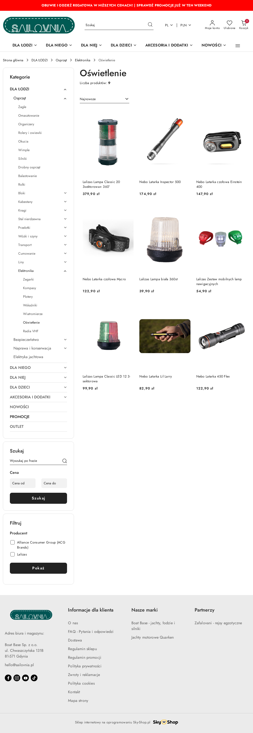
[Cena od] (23, 483)
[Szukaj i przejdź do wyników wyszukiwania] (150, 25)
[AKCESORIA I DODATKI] (169, 46)
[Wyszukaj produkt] (119, 25)
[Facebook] (8, 678)
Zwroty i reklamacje (84, 674)
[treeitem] (38, 89)
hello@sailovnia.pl (19, 665)
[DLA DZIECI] (124, 46)
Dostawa (75, 640)
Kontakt (74, 692)
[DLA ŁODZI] (25, 46)
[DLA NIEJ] (91, 46)
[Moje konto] (212, 25)
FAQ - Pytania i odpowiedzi (90, 631)
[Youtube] (25, 678)
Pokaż (38, 568)
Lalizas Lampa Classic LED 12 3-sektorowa (106, 379)
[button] (237, 46)
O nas (73, 623)
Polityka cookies (81, 683)
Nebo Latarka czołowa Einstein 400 (219, 184)
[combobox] (104, 99)
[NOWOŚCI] (214, 46)
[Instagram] (16, 678)
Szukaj (38, 498)
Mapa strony (78, 700)
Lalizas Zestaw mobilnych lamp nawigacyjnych (219, 281)
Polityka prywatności (84, 666)
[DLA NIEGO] (59, 46)
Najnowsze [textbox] (88, 99)
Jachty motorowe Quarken (152, 637)
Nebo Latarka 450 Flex (213, 376)
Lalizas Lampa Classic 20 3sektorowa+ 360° (101, 184)
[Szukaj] (64, 461)
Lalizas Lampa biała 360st (158, 279)
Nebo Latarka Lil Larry (155, 376)
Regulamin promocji (84, 657)
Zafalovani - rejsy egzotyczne (218, 623)
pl (169, 25)
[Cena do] (54, 483)
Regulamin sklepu (82, 649)
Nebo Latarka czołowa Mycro (104, 279)
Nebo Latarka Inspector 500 (160, 181)
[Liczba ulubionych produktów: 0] (229, 25)
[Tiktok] (34, 678)
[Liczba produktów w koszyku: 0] (243, 25)
